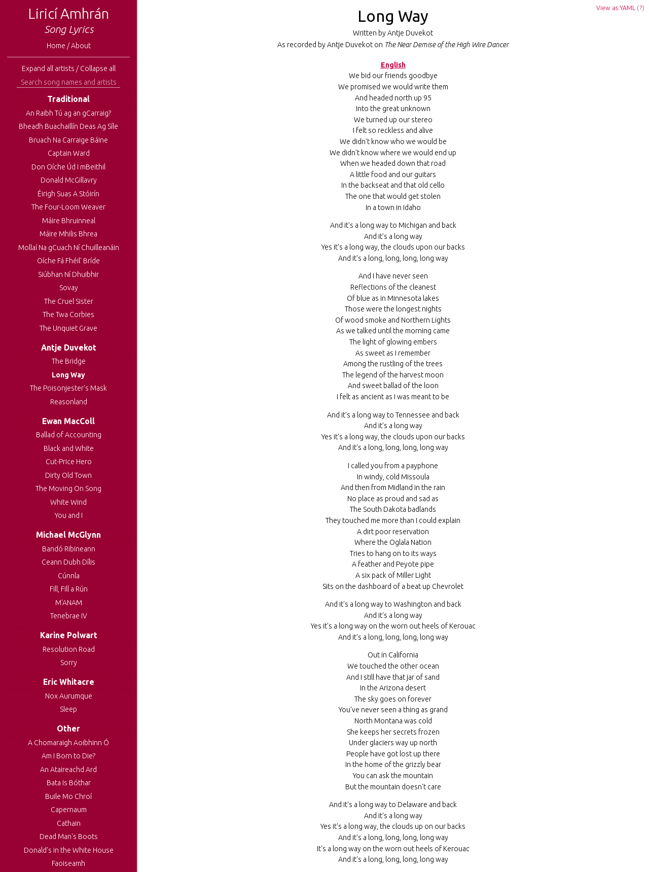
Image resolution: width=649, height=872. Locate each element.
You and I (69, 515)
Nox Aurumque (68, 696)
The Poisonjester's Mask (68, 388)
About (81, 46)
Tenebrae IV (68, 616)
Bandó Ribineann (68, 549)
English (393, 65)
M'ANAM (68, 603)
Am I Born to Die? (68, 756)
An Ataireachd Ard (68, 769)
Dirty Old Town (68, 475)
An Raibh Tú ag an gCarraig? (68, 113)
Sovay (68, 288)
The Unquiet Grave (68, 328)
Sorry (68, 662)
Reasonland (68, 402)
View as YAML (615, 8)
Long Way (68, 375)
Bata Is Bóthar (69, 783)
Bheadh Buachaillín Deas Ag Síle (68, 126)
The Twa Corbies (68, 314)
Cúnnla (69, 576)
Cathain (69, 823)
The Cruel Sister (68, 301)
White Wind (68, 502)
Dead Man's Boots (69, 836)
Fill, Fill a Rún (69, 589)
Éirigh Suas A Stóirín (68, 194)
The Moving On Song (68, 488)
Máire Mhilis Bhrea (68, 234)
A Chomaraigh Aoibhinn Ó (68, 743)
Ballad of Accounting (68, 435)
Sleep (68, 709)
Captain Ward (69, 153)
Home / (59, 46)
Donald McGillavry (69, 180)
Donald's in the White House (69, 850)
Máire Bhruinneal (68, 221)
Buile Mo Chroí (68, 796)
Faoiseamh (68, 863)
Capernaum (69, 810)
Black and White (69, 448)
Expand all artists (48, 68)
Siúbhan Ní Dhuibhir (68, 274)
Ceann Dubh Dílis (68, 562)
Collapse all (98, 68)
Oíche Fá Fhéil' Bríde (68, 261)
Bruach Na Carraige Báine (68, 140)
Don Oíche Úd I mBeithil (68, 167)
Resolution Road (69, 649)
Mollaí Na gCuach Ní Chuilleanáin (68, 247)
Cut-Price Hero (69, 462)
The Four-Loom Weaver (68, 207)
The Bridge (69, 361)
